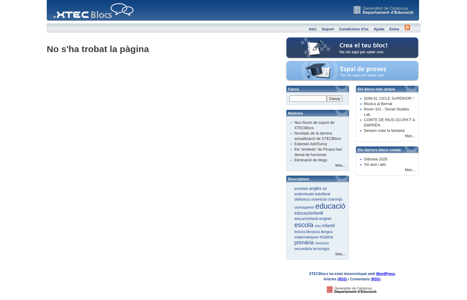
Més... (340, 165)
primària (304, 243)
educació (330, 206)
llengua (327, 232)
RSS (342, 279)
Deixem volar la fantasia (384, 130)
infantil (328, 225)
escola (304, 225)
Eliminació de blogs (310, 160)
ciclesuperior (304, 207)
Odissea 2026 (375, 159)
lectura (300, 232)
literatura (313, 232)
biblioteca (302, 199)
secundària (303, 249)
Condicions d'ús (353, 29)
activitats (301, 189)
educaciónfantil (306, 219)
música (326, 237)
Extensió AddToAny (310, 144)
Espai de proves (311, 63)
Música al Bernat (378, 103)
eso (318, 226)
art (325, 189)
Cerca (334, 98)
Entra (394, 29)
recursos (322, 243)
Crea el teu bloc (311, 40)
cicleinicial (318, 199)
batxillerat (322, 194)
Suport (328, 29)
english (325, 218)
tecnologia (321, 249)
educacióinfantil (308, 213)
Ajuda (379, 29)
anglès (316, 188)
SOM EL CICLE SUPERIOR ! (389, 98)
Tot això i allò (375, 164)
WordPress (385, 274)
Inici (313, 29)
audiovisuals (304, 194)
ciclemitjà (335, 199)
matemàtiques (307, 237)
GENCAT (357, 288)
